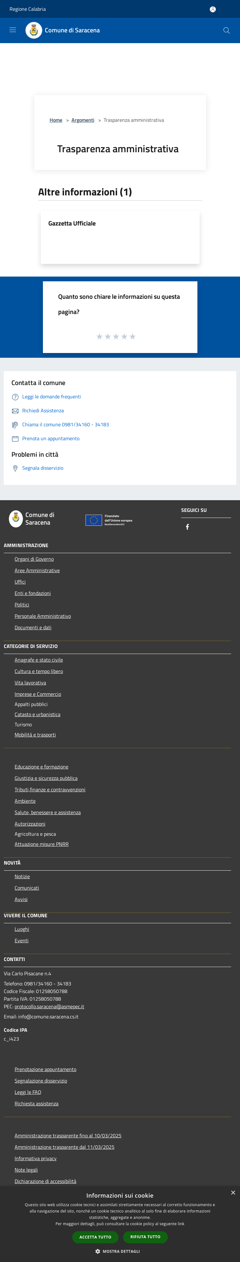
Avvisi (21, 899)
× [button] (232, 1193)
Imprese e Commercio (38, 694)
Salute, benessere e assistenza (48, 812)
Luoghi (22, 929)
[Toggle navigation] (13, 30)
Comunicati (27, 888)
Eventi (22, 940)
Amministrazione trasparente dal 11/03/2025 (64, 1147)
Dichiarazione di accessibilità (45, 1181)
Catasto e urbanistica (37, 714)
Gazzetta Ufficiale (72, 223)
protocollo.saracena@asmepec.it (49, 1006)
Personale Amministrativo (43, 616)
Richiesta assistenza (36, 1103)
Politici (22, 604)
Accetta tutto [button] (95, 1237)
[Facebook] (187, 527)
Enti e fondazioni (33, 593)
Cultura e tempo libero (39, 671)
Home (56, 120)
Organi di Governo (34, 559)
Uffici (20, 581)
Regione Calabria (28, 9)
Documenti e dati (33, 627)
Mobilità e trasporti (35, 734)
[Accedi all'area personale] (213, 9)
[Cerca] (226, 30)
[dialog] (120, 1224)
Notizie (22, 876)
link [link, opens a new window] (181, 1223)
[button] (120, 1251)
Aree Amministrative (37, 570)
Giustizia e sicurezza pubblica (46, 778)
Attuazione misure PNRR (42, 844)
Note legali (26, 1170)
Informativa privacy (36, 1158)
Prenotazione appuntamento (45, 1069)
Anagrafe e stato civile (39, 660)
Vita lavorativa (30, 682)
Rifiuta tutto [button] (145, 1236)
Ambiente (25, 801)
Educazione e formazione (41, 766)
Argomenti (83, 120)
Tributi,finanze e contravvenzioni (50, 789)
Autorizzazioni (30, 823)
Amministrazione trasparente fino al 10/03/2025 (68, 1135)
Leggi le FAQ (28, 1092)
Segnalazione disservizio (41, 1080)
